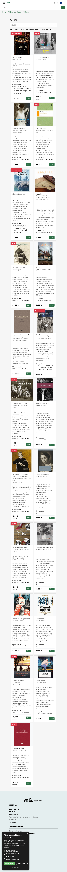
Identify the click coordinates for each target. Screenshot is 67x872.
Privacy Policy (14, 855)
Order (28, 98)
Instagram (12, 822)
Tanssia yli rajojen (18, 748)
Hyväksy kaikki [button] (9, 863)
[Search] (33, 7)
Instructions (13, 858)
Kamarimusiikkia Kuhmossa (18, 681)
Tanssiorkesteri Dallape (20, 403)
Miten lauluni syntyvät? (21, 618)
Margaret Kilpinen (42, 474)
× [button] (27, 833)
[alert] (15, 851)
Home (3, 12)
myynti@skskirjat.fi (15, 842)
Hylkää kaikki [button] (22, 863)
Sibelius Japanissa (18, 194)
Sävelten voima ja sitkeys (45, 334)
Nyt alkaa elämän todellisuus (18, 268)
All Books (11, 12)
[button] (62, 3)
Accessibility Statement (17, 860)
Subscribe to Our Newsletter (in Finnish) (23, 817)
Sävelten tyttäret (18, 128)
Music (26, 12)
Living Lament (41, 128)
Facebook (12, 819)
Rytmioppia (40, 618)
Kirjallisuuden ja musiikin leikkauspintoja (21, 335)
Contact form (14, 836)
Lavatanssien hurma (19, 547)
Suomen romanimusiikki (45, 547)
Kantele (39, 194)
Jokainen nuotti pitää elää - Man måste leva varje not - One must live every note (21, 477)
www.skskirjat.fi (14, 814)
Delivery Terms (14, 852)
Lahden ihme (17, 57)
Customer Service (15, 830)
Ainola (38, 267)
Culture (19, 12)
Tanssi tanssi (40, 680)
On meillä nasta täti (43, 57)
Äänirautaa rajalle (42, 403)
